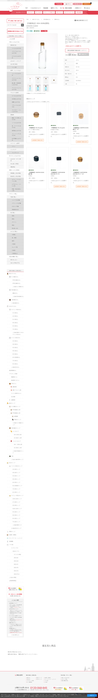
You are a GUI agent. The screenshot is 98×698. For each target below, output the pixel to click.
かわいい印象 (15, 206)
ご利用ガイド (78, 8)
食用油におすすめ (16, 130)
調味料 (12, 114)
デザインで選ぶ (13, 193)
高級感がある (15, 209)
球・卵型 (14, 237)
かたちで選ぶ (14, 231)
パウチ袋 (46, 680)
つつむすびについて (35, 8)
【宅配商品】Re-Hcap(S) (36, 127)
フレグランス (15, 152)
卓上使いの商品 (15, 163)
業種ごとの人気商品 (14, 170)
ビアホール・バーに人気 (16, 185)
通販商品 (13, 167)
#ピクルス (59, 12)
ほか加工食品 (14, 64)
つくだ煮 (14, 67)
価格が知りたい (12, 622)
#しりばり (38, 12)
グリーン (14, 222)
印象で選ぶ (13, 197)
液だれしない (14, 259)
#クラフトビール (69, 12)
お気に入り (77, 4)
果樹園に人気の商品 (16, 173)
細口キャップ (39, 677)
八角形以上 (15, 253)
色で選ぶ (13, 212)
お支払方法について (13, 608)
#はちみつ (30, 12)
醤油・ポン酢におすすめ (16, 118)
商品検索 (45, 8)
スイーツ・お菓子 (15, 143)
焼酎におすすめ (16, 102)
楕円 (13, 240)
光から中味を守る (15, 262)
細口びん (28, 677)
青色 (13, 225)
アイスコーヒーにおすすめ (16, 88)
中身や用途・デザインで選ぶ (15, 36)
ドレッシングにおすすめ (16, 134)
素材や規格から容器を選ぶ (15, 270)
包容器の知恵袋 (66, 8)
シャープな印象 (16, 200)
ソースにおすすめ (16, 122)
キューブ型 (15, 247)
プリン (13, 146)
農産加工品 (13, 45)
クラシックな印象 (16, 203)
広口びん (28, 679)
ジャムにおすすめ (16, 48)
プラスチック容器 (30, 680)
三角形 (13, 244)
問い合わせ (87, 8)
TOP (26, 8)
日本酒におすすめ (16, 99)
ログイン (68, 4)
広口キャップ (39, 679)
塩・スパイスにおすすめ (16, 126)
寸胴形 (13, 234)
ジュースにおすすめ (16, 74)
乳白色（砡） (15, 228)
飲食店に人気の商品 (16, 176)
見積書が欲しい (12, 628)
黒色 (13, 219)
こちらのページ (16, 607)
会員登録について (13, 603)
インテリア (13, 149)
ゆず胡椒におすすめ (16, 139)
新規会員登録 (59, 4)
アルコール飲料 (15, 92)
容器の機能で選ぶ (13, 256)
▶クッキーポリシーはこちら (62, 696)
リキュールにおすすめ (16, 106)
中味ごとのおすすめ (14, 42)
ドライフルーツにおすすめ (16, 52)
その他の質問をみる (15, 634)
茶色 (13, 215)
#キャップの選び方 (49, 12)
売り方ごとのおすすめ (15, 155)
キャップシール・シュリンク (50, 679)
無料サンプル (54, 8)
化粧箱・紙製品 (48, 677)
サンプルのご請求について (15, 615)
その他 (46, 682)
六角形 (13, 250)
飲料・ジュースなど (16, 70)
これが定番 (12, 38)
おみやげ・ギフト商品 (16, 159)
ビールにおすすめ (16, 95)
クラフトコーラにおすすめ (16, 79)
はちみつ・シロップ (16, 61)
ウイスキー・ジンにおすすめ (16, 110)
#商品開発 (79, 12)
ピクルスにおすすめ (16, 57)
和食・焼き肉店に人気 (16, 189)
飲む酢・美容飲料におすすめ (16, 84)
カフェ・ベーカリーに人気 (16, 180)
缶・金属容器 (29, 682)
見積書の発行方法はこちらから (16, 632)
